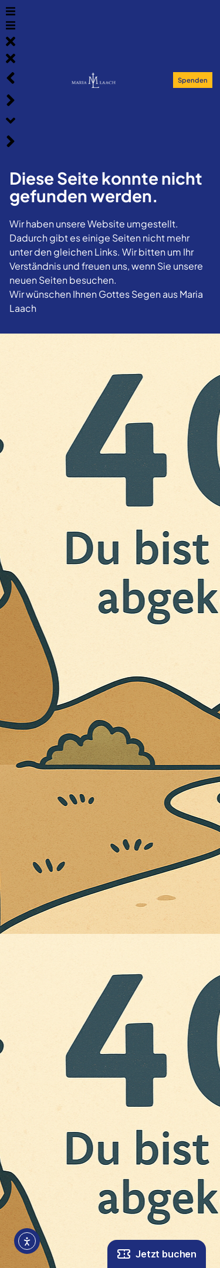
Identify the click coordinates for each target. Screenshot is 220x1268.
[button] (10, 13)
